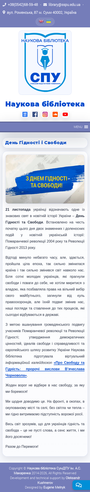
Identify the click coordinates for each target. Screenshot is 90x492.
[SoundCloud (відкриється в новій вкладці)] (55, 114)
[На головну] (45, 62)
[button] (78, 126)
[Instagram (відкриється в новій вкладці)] (45, 114)
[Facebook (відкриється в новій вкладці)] (35, 114)
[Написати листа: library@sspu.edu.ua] (61, 4)
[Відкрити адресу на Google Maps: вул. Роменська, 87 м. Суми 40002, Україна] (39, 12)
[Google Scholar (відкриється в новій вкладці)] (25, 114)
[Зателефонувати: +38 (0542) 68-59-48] (20, 4)
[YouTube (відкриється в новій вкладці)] (65, 114)
